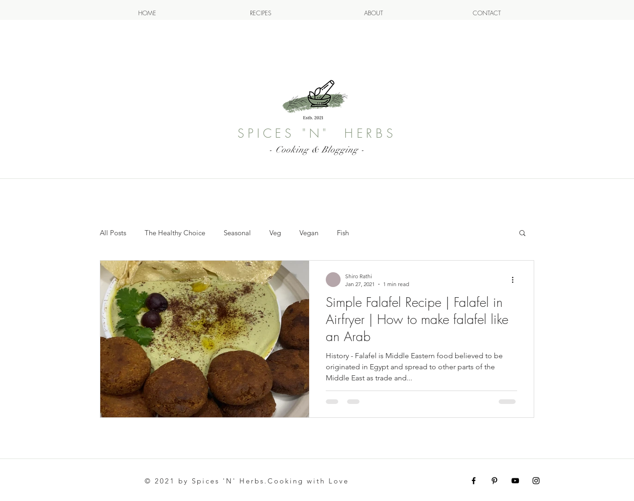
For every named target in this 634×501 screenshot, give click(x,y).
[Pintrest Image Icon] (494, 480)
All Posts (113, 232)
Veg (275, 232)
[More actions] (515, 279)
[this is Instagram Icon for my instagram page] (536, 480)
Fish (343, 232)
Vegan (308, 232)
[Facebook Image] (473, 480)
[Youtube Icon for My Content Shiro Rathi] (515, 480)
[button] (522, 233)
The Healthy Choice (175, 232)
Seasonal (237, 232)
